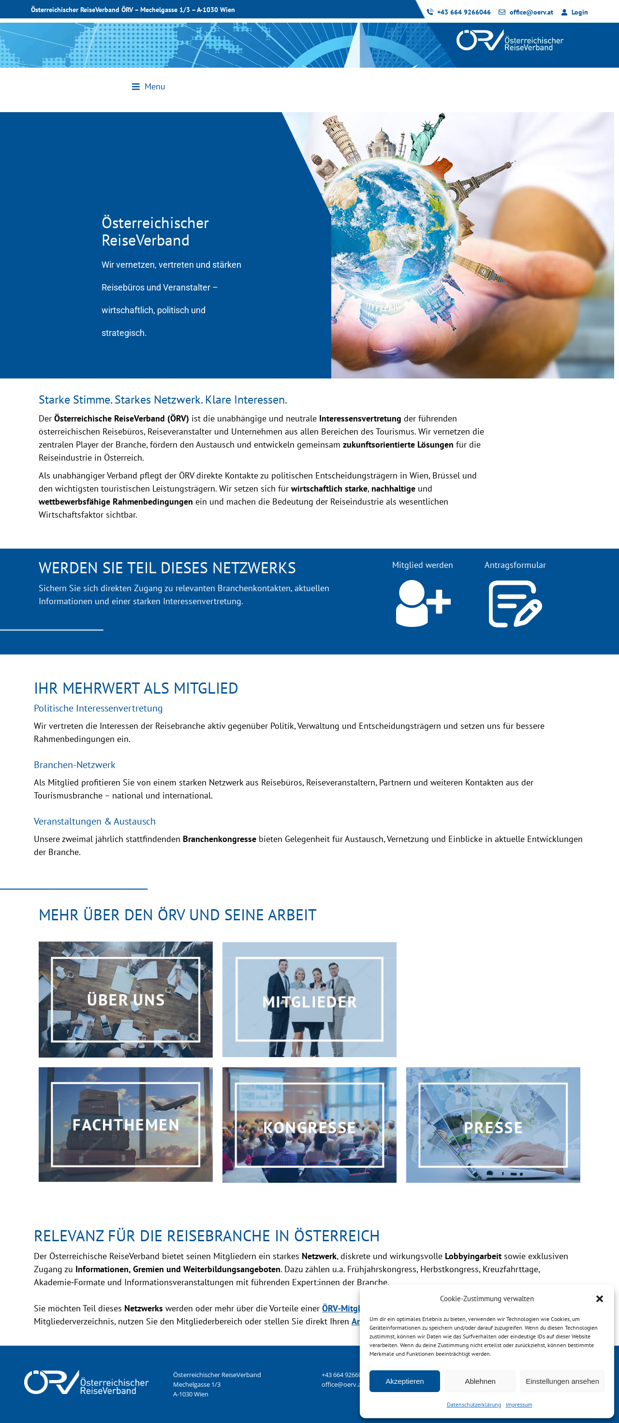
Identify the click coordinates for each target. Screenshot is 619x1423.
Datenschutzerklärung (474, 1404)
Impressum (519, 1404)
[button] (599, 1299)
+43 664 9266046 (345, 1374)
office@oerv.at (343, 1384)
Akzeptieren (404, 1381)
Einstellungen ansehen (562, 1381)
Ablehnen (480, 1381)
